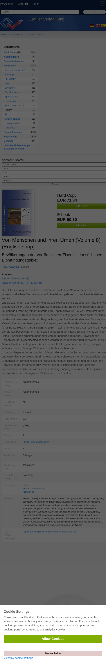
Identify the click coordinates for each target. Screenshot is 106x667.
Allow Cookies (53, 639)
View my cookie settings (18, 657)
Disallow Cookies (53, 653)
